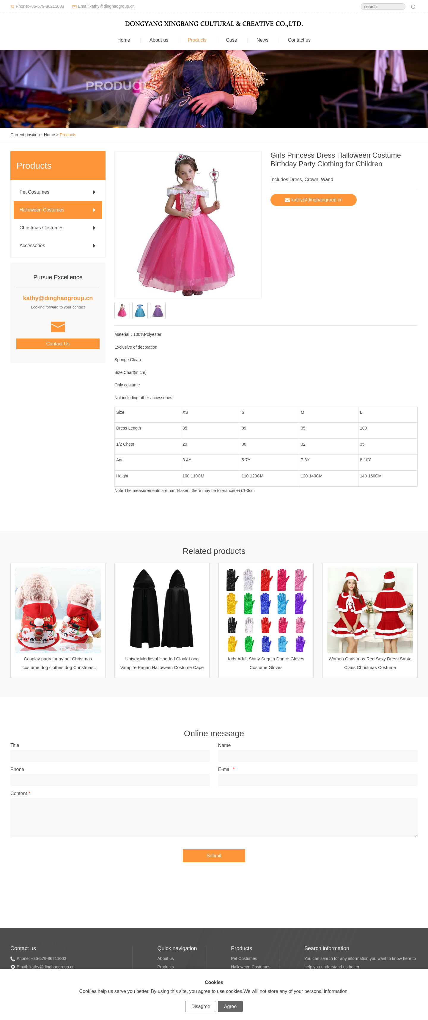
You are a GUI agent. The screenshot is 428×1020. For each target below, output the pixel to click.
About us (159, 40)
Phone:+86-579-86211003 (40, 6)
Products (197, 40)
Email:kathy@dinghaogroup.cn (106, 6)
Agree (230, 1006)
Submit (214, 855)
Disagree (200, 1006)
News (262, 40)
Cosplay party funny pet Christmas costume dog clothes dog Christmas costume (58, 667)
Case (231, 40)
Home (123, 40)
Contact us (299, 40)
